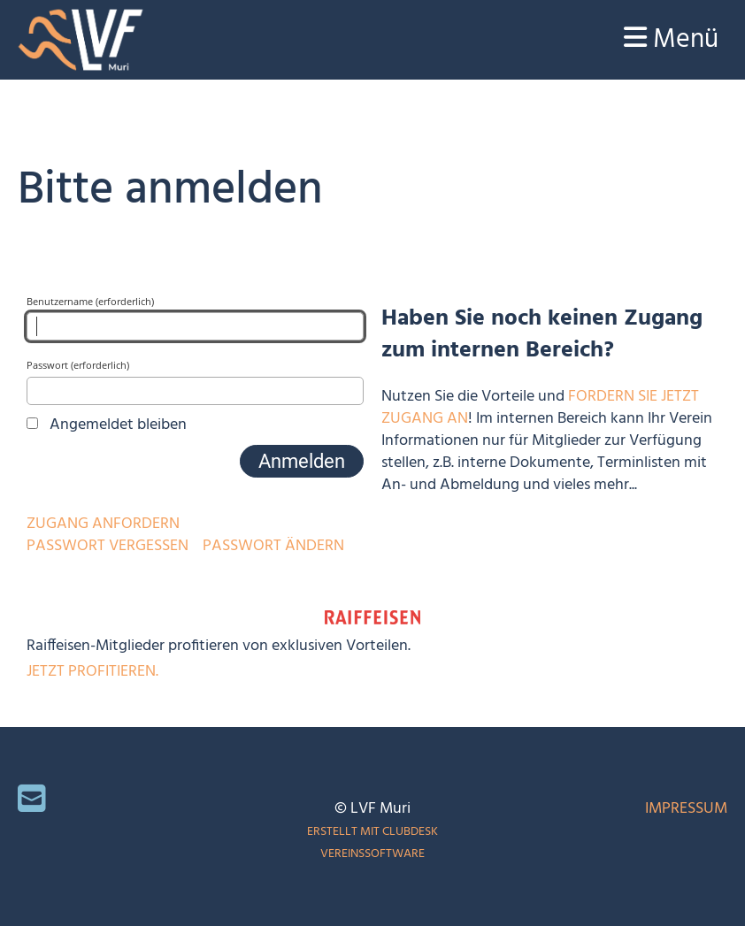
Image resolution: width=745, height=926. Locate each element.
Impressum (686, 809)
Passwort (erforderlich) (195, 381)
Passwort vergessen (107, 546)
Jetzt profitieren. (92, 672)
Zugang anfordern (103, 524)
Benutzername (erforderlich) (195, 318)
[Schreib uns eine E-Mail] (32, 802)
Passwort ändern (273, 546)
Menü (671, 39)
